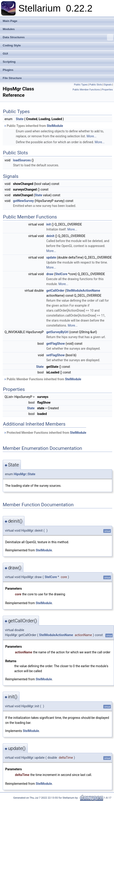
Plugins (8, 70)
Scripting (9, 61)
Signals (108, 84)
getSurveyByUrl (57, 332)
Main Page (10, 21)
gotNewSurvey (23, 201)
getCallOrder (55, 290)
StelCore (61, 274)
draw (49, 274)
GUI (5, 53)
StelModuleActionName (83, 290)
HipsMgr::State (24, 474)
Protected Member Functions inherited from (45, 432)
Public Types (80, 84)
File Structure (12, 78)
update (51, 257)
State (19, 119)
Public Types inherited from (33, 126)
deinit (50, 236)
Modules (9, 29)
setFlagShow (55, 355)
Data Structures (58, 37)
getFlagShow (55, 343)
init (48, 224)
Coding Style (12, 45)
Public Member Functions (86, 89)
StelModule (55, 126)
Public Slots (95, 84)
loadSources (22, 160)
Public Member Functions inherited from (42, 379)
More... (91, 136)
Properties (107, 89)
